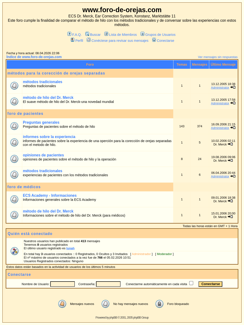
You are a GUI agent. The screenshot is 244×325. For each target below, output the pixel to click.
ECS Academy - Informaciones (50, 195)
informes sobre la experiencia (49, 137)
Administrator (220, 87)
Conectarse (163, 41)
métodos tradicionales (42, 82)
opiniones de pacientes (43, 155)
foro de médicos (24, 187)
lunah (70, 248)
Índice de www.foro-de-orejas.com (34, 57)
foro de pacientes (25, 114)
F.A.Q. (74, 35)
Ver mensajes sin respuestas (218, 57)
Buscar (93, 35)
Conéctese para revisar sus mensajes (117, 41)
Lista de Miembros (120, 35)
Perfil (77, 41)
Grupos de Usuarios (158, 35)
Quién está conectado (30, 234)
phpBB (113, 317)
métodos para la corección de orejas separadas (56, 73)
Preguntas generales (41, 122)
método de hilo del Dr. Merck (48, 98)
